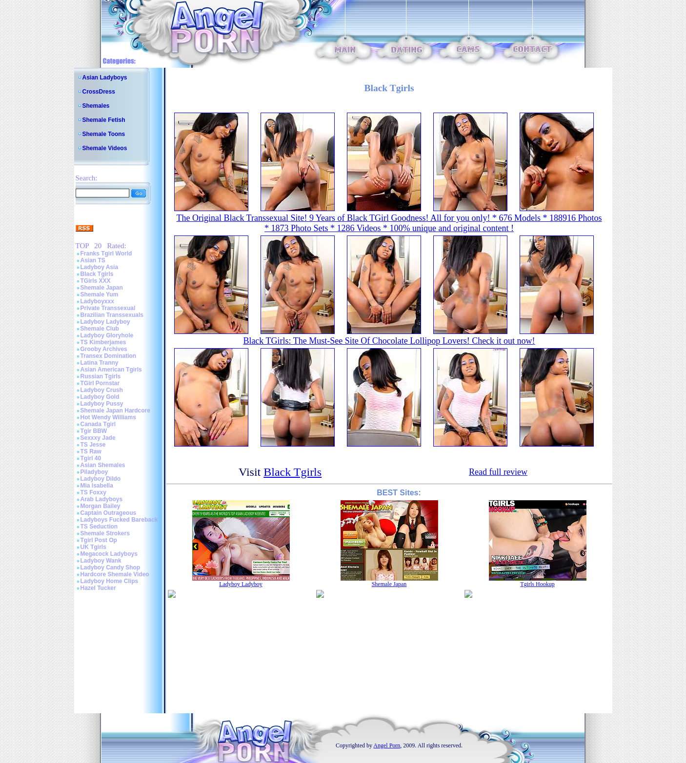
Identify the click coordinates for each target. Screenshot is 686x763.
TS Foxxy (93, 492)
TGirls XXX (96, 280)
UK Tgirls (93, 547)
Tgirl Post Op (99, 540)
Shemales (96, 105)
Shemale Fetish (103, 120)
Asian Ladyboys (104, 77)
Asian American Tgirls (111, 369)
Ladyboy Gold (100, 396)
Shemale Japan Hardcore (115, 410)
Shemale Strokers (105, 533)
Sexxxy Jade (98, 437)
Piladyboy (94, 472)
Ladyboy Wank (101, 560)
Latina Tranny (100, 362)
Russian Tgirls (101, 376)
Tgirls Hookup (537, 584)
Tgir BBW (94, 431)
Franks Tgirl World (106, 253)
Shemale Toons (103, 134)
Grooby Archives (104, 349)
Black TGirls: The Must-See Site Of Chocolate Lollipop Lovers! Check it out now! (389, 341)
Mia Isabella (97, 485)
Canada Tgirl (98, 424)
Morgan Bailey (101, 506)
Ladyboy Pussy (102, 403)
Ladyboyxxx (97, 301)
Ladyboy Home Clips (110, 581)
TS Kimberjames (103, 342)
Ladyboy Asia (100, 267)
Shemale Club (100, 328)
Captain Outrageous (109, 512)
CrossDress (98, 91)
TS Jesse (93, 444)
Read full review (498, 472)
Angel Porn (386, 745)
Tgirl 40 (91, 458)
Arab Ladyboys (102, 499)
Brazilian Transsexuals (112, 315)
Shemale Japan (102, 287)
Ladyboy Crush (102, 390)
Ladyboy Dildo (101, 478)
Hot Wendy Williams (108, 417)
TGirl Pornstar (100, 383)
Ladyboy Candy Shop (111, 567)
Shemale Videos (104, 148)
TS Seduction (99, 526)
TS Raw (91, 451)
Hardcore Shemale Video (115, 574)
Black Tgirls (97, 274)
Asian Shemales (103, 465)
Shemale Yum (100, 294)
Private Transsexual (108, 308)
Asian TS (93, 260)
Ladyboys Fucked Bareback (119, 519)
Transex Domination (109, 355)
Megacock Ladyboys (109, 553)
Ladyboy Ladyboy (105, 321)
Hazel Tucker (98, 588)
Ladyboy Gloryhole (107, 335)
